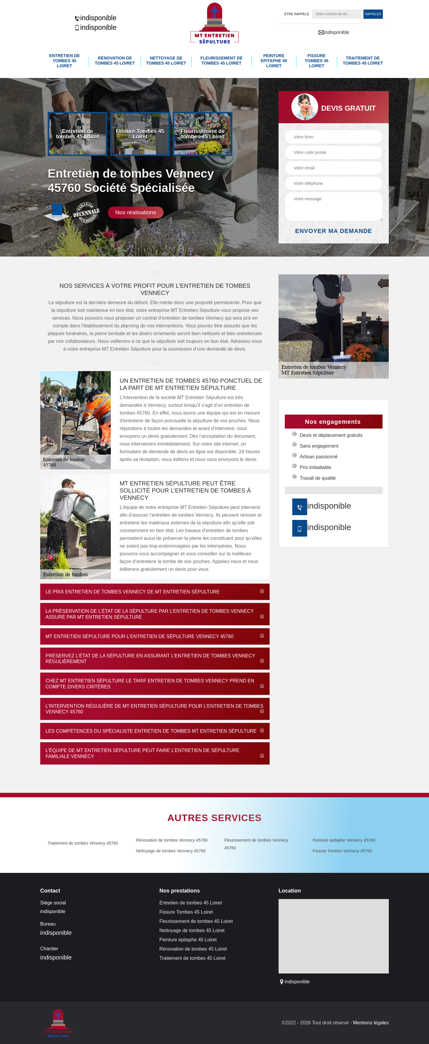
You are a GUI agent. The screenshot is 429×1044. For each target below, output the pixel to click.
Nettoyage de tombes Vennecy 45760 (171, 850)
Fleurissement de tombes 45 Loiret (221, 60)
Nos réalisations (135, 212)
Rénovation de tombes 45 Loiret (115, 60)
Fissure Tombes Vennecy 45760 (342, 850)
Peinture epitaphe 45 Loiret (274, 60)
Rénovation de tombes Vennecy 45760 (172, 839)
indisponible (95, 18)
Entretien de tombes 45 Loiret (64, 60)
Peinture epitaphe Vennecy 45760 (344, 839)
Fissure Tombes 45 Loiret (316, 60)
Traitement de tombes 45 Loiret (363, 60)
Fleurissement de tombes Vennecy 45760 (256, 843)
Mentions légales (371, 1022)
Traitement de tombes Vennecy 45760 (83, 842)
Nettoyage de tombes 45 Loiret (166, 60)
